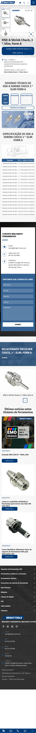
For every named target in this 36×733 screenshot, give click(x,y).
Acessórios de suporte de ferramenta (14, 583)
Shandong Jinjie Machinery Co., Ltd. (13, 673)
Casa (5, 60)
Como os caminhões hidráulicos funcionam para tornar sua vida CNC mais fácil (16, 504)
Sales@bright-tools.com (12, 634)
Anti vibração (6, 588)
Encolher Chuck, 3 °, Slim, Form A (14, 70)
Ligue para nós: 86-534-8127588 (14, 254)
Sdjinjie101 (8, 656)
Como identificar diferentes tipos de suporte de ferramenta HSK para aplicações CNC (17, 551)
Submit (18, 324)
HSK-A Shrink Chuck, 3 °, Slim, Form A (16, 72)
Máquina (4, 592)
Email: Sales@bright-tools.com (17, 247)
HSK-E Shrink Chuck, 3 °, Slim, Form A (18, 396)
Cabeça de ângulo (7, 597)
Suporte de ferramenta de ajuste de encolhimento (15, 65)
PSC (2, 601)
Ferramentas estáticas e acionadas (13, 574)
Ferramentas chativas (8, 578)
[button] (3, 363)
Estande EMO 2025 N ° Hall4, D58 (15, 455)
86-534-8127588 (10, 641)
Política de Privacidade (16, 679)
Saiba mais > (10, 461)
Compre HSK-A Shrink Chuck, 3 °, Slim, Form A (19, 51)
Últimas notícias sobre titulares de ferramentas (18, 411)
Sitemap (4, 679)
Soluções (4, 611)
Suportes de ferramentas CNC (13, 62)
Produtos (12, 60)
